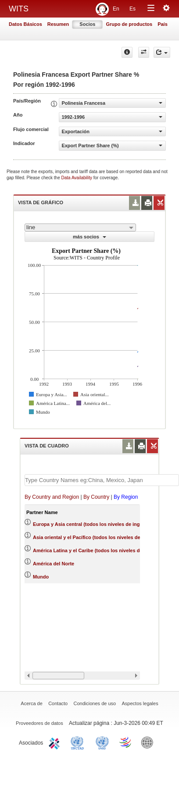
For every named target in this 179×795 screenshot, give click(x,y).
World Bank (149, 742)
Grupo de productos (129, 24)
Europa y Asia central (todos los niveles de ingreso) (92, 524)
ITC (55, 742)
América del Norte (53, 563)
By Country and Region (52, 497)
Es (132, 9)
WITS (19, 8)
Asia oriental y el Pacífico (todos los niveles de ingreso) (97, 537)
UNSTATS (102, 742)
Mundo (41, 576)
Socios (87, 24)
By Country (96, 497)
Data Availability (77, 177)
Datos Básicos (25, 24)
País (163, 24)
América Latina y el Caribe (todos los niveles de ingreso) (98, 550)
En (116, 9)
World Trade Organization (126, 742)
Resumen (58, 24)
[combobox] (80, 227)
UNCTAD (79, 742)
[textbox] (102, 480)
